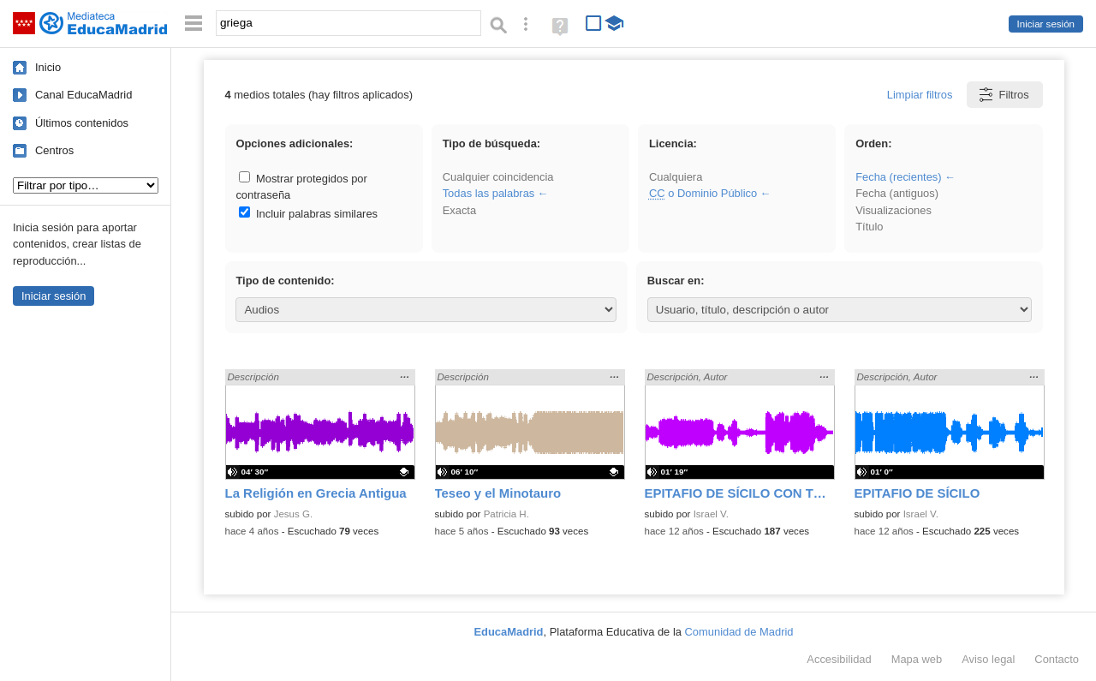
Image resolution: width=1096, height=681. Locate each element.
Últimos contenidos (81, 122)
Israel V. (711, 514)
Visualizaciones (893, 210)
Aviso (988, 659)
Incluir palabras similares (308, 213)
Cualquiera (675, 176)
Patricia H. (506, 514)
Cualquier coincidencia (498, 176)
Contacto (1056, 659)
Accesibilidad (839, 659)
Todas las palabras (489, 193)
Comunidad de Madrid (739, 631)
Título (869, 226)
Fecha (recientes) (898, 176)
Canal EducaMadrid (83, 94)
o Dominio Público (703, 193)
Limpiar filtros (920, 94)
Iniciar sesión (1046, 24)
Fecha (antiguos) (896, 193)
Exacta (459, 210)
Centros (54, 150)
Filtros (1003, 95)
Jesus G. (293, 514)
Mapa (917, 659)
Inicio (48, 67)
